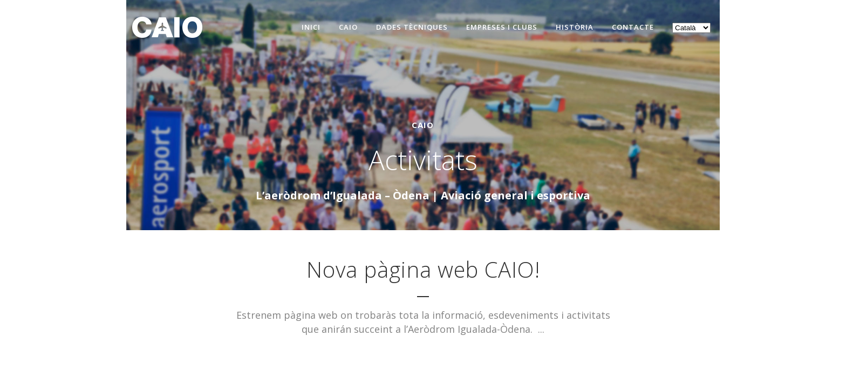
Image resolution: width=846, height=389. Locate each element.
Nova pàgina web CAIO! (423, 269)
